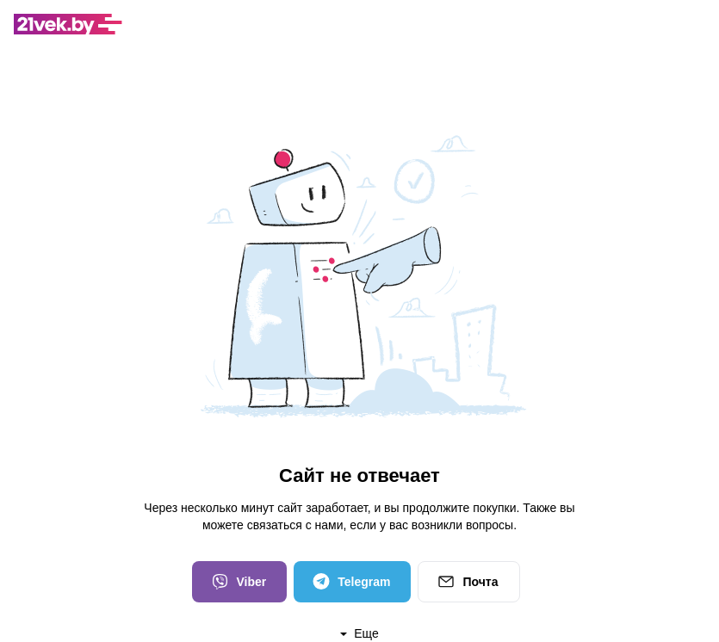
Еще (359, 633)
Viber (237, 581)
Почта (467, 581)
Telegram (350, 581)
